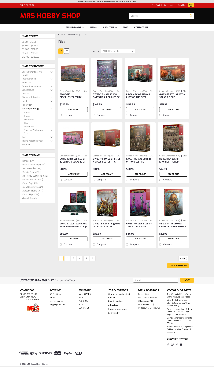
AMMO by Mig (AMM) (32, 187)
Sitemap (45, 364)
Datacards (29, 119)
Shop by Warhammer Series (34, 131)
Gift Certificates (55, 294)
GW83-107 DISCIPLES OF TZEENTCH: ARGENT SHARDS (139, 226)
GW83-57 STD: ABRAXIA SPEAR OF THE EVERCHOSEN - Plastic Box (172, 98)
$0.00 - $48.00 (29, 42)
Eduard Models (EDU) (32, 179)
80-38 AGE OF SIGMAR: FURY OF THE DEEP (138, 96)
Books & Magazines (31, 86)
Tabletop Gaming (30, 108)
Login (171, 5)
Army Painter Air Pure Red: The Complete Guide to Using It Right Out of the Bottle (180, 312)
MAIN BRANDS (75, 27)
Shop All (26, 144)
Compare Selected (177, 266)
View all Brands (29, 198)
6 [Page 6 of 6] (92, 258)
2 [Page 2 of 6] (67, 258)
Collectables (28, 90)
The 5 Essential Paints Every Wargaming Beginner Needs (179, 295)
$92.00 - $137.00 (30, 49)
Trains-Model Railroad (33, 140)
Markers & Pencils (31, 97)
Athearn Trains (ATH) (32, 190)
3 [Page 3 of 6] (73, 258)
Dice (26, 123)
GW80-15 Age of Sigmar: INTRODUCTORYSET (106, 225)
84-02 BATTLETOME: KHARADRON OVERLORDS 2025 (172, 226)
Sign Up (181, 5)
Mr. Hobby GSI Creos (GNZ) (35, 175)
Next (184, 258)
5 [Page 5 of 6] (86, 258)
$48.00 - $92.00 (30, 45)
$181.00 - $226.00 (30, 56)
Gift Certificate (159, 5)
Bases (27, 112)
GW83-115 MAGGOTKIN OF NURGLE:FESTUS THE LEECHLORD (107, 162)
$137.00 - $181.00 (30, 53)
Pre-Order (27, 104)
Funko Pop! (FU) (30, 183)
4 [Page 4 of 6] (79, 258)
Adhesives (27, 82)
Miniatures (29, 126)
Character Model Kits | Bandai (33, 74)
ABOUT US (110, 27)
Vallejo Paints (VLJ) (31, 172)
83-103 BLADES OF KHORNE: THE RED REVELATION (169, 162)
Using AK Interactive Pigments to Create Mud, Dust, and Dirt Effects (179, 320)
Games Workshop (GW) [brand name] (70, 91)
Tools (24, 137)
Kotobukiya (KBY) (30, 194)
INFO (93, 27)
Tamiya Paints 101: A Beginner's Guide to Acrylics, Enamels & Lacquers (180, 329)
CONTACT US (141, 27)
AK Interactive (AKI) (31, 168)
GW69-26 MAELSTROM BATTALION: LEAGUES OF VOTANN (106, 97)
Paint (24, 101)
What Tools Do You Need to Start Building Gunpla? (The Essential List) (178, 303)
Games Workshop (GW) (33, 164)
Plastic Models (29, 78)
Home (60, 35)
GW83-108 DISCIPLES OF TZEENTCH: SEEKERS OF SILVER (73, 162)
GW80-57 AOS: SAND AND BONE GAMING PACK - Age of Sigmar (73, 226)
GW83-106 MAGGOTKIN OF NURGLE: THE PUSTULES (138, 162)
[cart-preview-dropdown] (190, 5)
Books (27, 116)
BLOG (125, 27)
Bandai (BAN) (28, 161)
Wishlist (52, 297)
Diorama (26, 93)
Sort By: (96, 51)
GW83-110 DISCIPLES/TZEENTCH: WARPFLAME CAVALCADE (73, 97)
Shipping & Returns (57, 304)
